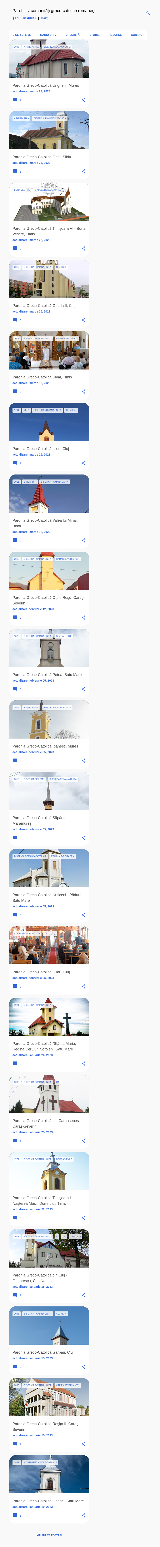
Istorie (94, 34)
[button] (83, 100)
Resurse (115, 34)
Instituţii (29, 18)
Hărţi (44, 18)
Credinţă (73, 34)
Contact (137, 34)
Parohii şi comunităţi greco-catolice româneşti (54, 10)
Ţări (15, 18)
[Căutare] (148, 13)
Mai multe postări (49, 1535)
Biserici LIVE (21, 34)
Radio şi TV (48, 34)
